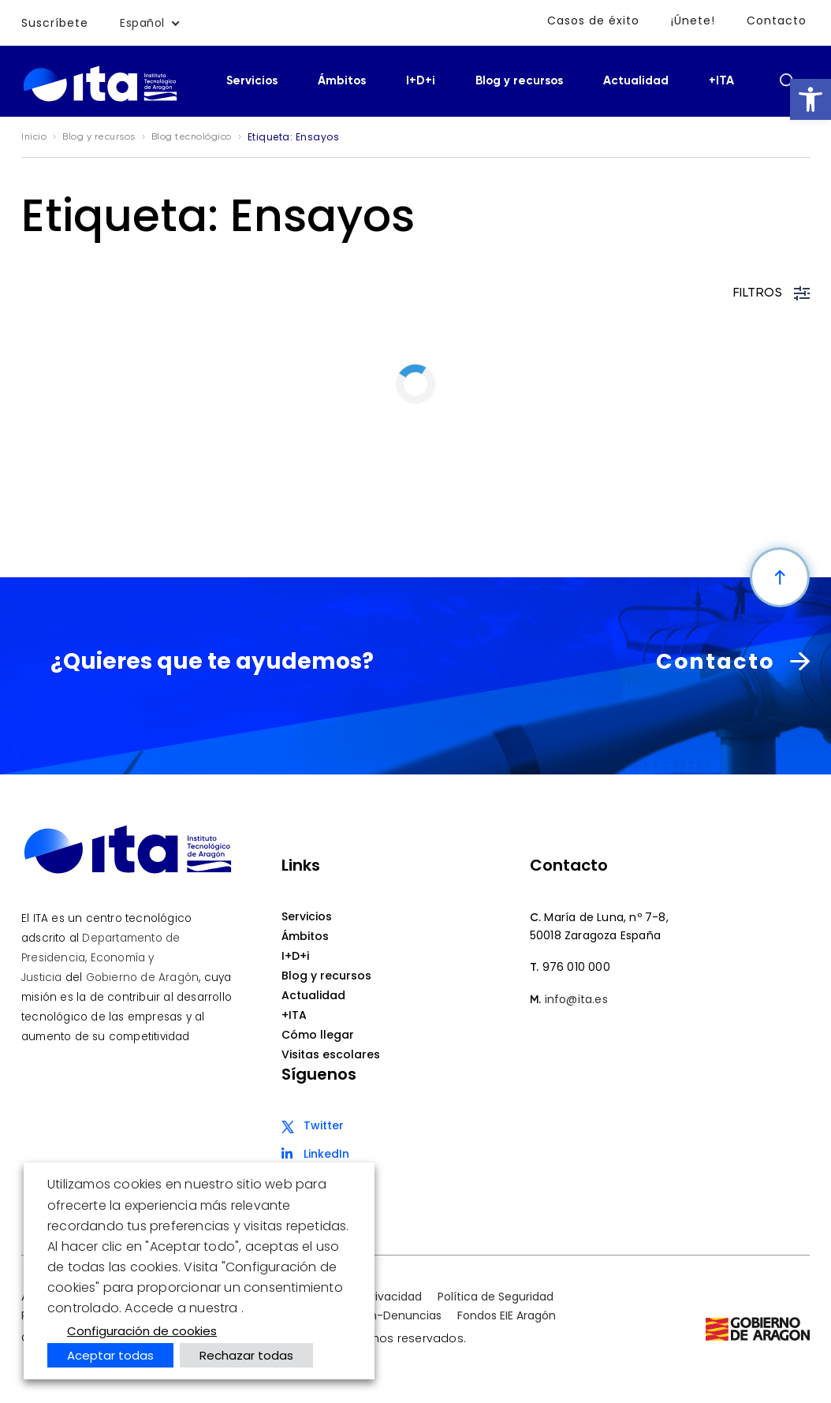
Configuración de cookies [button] (142, 1331)
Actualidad (636, 81)
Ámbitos (342, 81)
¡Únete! (693, 20)
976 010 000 (576, 967)
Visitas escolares (330, 1054)
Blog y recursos (519, 81)
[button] (810, 99)
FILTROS (772, 293)
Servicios (252, 81)
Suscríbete (54, 23)
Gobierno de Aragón (142, 977)
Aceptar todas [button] (110, 1355)
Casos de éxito (593, 20)
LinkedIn (326, 1154)
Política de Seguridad (495, 1296)
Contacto (777, 20)
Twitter (324, 1125)
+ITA (721, 81)
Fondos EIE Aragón (506, 1315)
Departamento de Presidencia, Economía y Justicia (100, 958)
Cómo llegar (317, 1035)
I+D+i (420, 81)
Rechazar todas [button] (246, 1355)
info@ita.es (576, 999)
